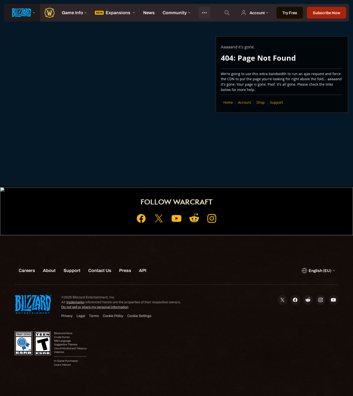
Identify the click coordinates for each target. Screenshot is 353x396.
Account (244, 102)
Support (276, 102)
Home (228, 102)
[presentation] (22, 13)
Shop (260, 102)
